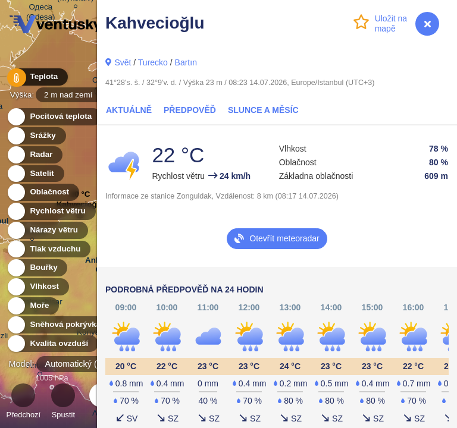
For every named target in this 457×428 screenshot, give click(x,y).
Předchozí (23, 402)
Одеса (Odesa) (40, 13)
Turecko (153, 62)
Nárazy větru (47, 230)
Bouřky (37, 267)
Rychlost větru (51, 211)
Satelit (35, 173)
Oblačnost (42, 192)
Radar (34, 154)
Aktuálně (129, 110)
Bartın (186, 62)
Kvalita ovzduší (52, 344)
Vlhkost (37, 286)
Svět (122, 62)
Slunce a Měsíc (263, 110)
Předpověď (190, 110)
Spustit (63, 402)
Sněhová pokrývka (58, 324)
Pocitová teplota (54, 116)
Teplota (37, 77)
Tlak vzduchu (48, 249)
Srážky (36, 135)
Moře (32, 305)
